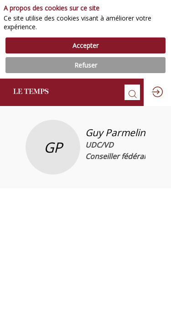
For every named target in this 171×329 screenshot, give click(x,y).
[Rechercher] (132, 92)
